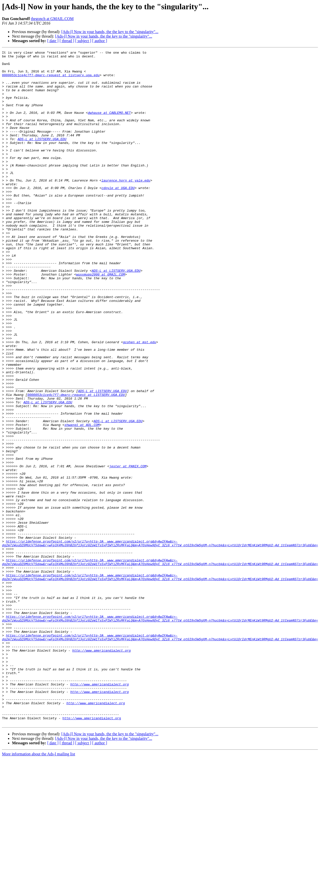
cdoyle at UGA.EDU (118, 215)
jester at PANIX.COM (127, 549)
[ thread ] (67, 41)
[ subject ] (83, 41)
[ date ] (52, 41)
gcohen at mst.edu (139, 400)
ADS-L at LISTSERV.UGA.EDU (42, 157)
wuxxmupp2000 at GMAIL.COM (100, 319)
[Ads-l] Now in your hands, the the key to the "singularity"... (109, 32)
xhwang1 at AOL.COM (82, 500)
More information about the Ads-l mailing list (38, 888)
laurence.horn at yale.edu (126, 206)
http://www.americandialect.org (101, 770)
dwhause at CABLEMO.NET (109, 125)
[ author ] (99, 41)
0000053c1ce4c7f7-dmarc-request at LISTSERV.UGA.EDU (76, 464)
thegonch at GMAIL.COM (52, 19)
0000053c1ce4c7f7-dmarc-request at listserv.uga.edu (51, 80)
